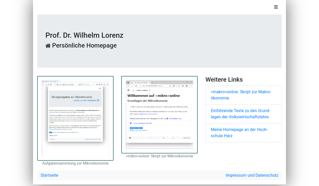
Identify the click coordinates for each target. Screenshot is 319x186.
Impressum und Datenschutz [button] (252, 175)
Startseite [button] (49, 175)
